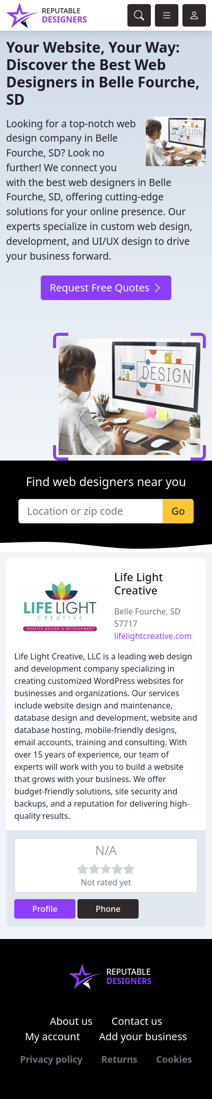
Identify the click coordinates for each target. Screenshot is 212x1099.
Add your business (143, 1036)
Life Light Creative (138, 583)
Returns (119, 1059)
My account (52, 1036)
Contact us (137, 1021)
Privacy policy (51, 1059)
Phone (108, 908)
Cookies (174, 1059)
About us (71, 1021)
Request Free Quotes (105, 287)
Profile (45, 908)
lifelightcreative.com (153, 636)
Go (178, 511)
